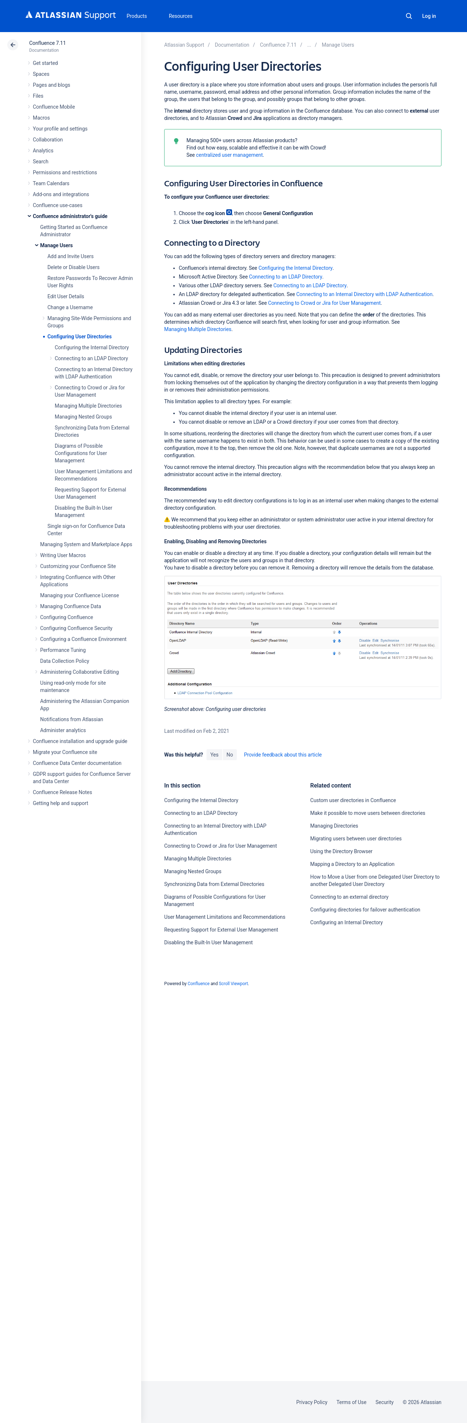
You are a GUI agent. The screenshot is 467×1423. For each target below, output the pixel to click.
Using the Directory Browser (341, 851)
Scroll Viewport (233, 983)
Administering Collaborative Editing (79, 672)
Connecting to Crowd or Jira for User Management (324, 303)
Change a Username (70, 307)
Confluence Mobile (54, 107)
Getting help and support (60, 803)
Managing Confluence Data (70, 606)
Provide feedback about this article (283, 755)
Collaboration (48, 140)
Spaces (41, 74)
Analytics (43, 150)
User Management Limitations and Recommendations (224, 917)
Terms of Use (351, 1402)
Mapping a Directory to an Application (352, 864)
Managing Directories (334, 826)
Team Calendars (51, 183)
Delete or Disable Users (73, 267)
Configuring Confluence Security (76, 628)
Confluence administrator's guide (70, 216)
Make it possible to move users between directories (367, 813)
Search (409, 16)
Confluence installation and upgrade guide (80, 741)
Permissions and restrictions (65, 172)
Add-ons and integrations (61, 194)
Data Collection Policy (64, 661)
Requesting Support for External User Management (221, 930)
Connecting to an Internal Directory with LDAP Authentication (364, 294)
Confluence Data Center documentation (77, 763)
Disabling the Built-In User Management (208, 942)
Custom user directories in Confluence (353, 800)
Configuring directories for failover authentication (365, 910)
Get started (45, 63)
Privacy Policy (311, 1402)
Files (38, 96)
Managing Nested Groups (83, 417)
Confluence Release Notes (62, 792)
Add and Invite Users (70, 256)
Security (384, 1402)
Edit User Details (65, 296)
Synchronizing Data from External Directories (214, 884)
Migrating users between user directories (356, 838)
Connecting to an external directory (349, 897)
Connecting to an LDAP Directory (91, 358)
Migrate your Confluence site (65, 752)
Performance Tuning (63, 650)
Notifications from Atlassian (71, 719)
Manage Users (56, 245)
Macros (41, 118)
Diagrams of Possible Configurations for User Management (81, 453)
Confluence (198, 983)
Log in (429, 16)
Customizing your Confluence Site (78, 566)
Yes (214, 755)
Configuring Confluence (66, 617)
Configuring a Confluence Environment (83, 639)
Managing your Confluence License (79, 595)
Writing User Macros (63, 555)
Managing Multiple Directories (88, 406)
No (230, 755)
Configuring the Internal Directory (92, 347)
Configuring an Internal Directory (346, 922)
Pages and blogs (51, 85)
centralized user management (229, 155)
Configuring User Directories (79, 336)
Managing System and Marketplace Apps (86, 544)
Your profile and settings (60, 129)
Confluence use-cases (57, 205)
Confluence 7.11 (47, 43)
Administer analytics (63, 730)
